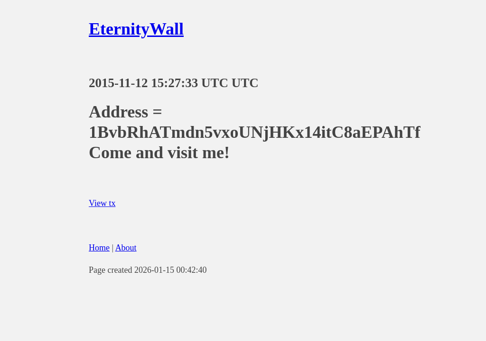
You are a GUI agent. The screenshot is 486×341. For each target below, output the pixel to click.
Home (99, 247)
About (126, 247)
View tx (102, 203)
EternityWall (136, 28)
